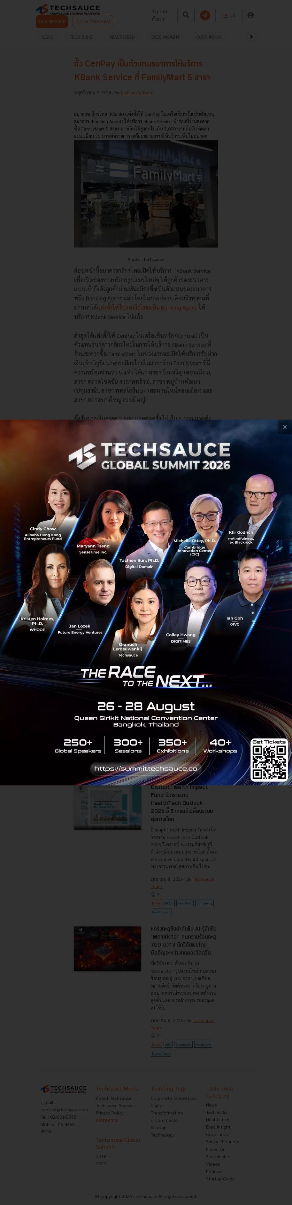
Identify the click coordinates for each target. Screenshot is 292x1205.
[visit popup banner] (146, 602)
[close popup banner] (285, 427)
